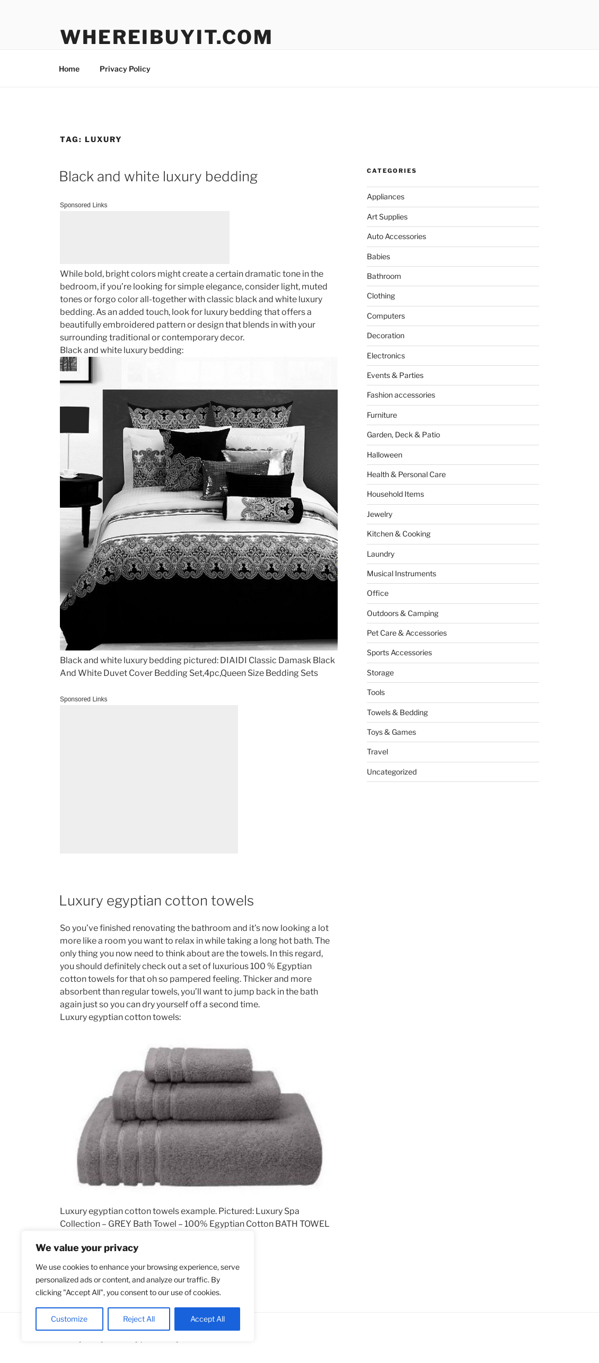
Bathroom (384, 275)
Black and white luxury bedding (158, 176)
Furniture (382, 414)
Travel (377, 751)
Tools (376, 692)
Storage (380, 672)
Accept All (207, 1318)
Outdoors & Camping (402, 613)
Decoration (385, 335)
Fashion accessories (401, 394)
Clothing (381, 295)
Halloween (384, 454)
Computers (386, 315)
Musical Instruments (401, 573)
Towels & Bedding (397, 712)
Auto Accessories (396, 236)
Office (378, 592)
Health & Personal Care (406, 474)
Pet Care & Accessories (407, 632)
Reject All (139, 1318)
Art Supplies (387, 216)
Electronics (386, 355)
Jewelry (379, 513)
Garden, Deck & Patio (403, 434)
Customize (69, 1318)
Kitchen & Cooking (398, 533)
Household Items (395, 493)
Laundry (380, 553)
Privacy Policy (125, 68)
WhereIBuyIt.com (167, 37)
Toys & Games (391, 731)
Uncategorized (392, 771)
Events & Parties (395, 375)
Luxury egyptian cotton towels (156, 900)
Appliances (385, 196)
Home (69, 68)
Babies (378, 256)
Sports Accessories (399, 652)
